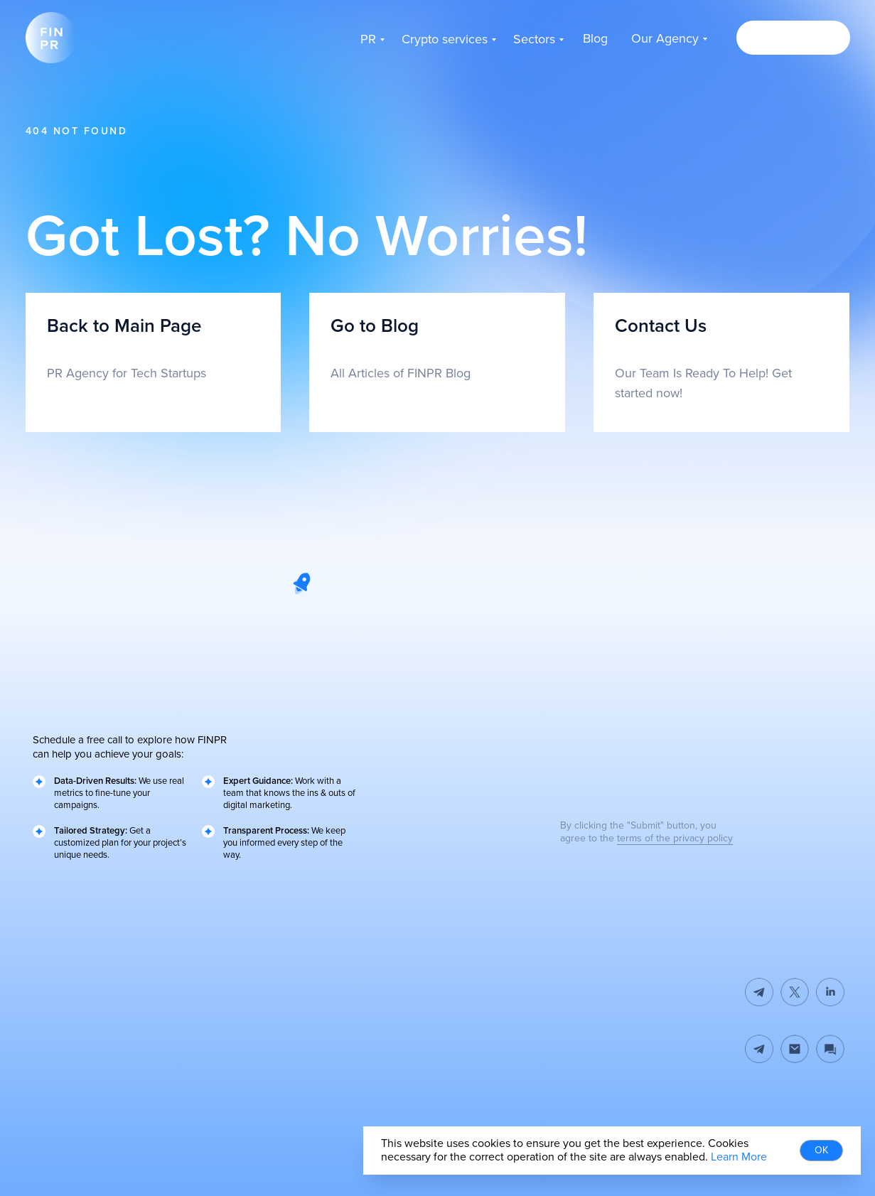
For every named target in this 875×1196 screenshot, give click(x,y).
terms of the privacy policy (675, 838)
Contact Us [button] (661, 326)
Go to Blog (375, 326)
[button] (793, 38)
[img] (794, 1049)
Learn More (739, 1157)
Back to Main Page (124, 326)
